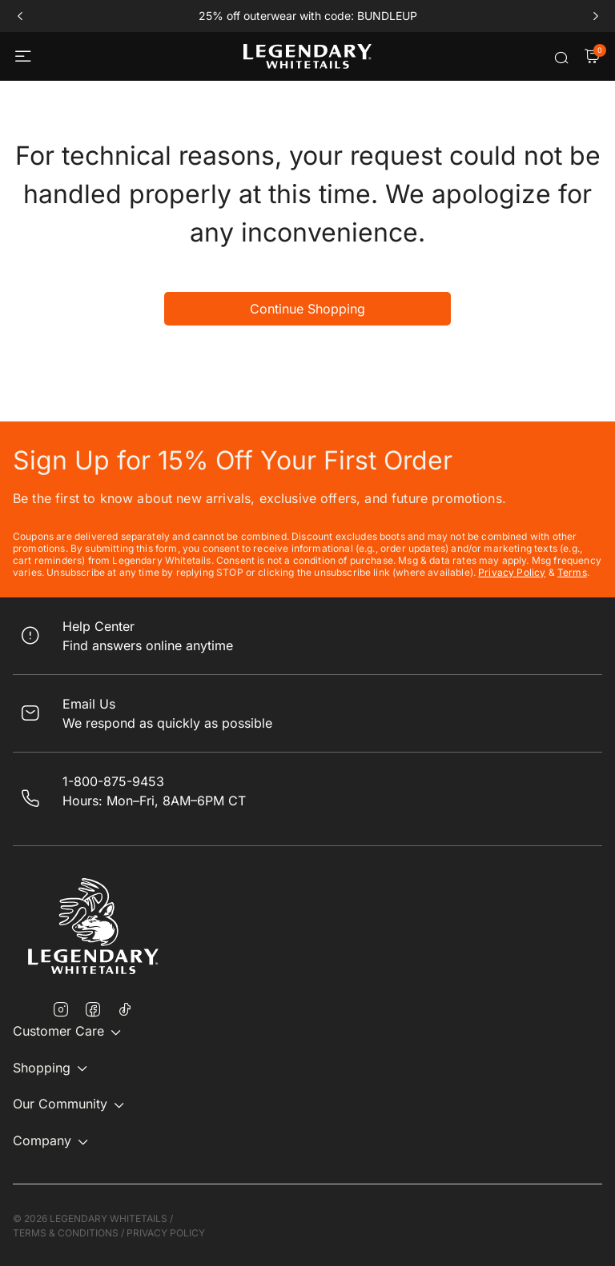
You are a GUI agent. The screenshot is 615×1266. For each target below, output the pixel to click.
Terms (572, 572)
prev (19, 16)
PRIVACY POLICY (166, 1233)
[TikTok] (125, 1009)
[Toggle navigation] (25, 56)
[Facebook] (93, 1010)
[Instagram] (61, 1010)
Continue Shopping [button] (307, 309)
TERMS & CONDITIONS (66, 1233)
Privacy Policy (511, 572)
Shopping (41, 1068)
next (595, 16)
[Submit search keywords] (561, 57)
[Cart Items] (592, 58)
